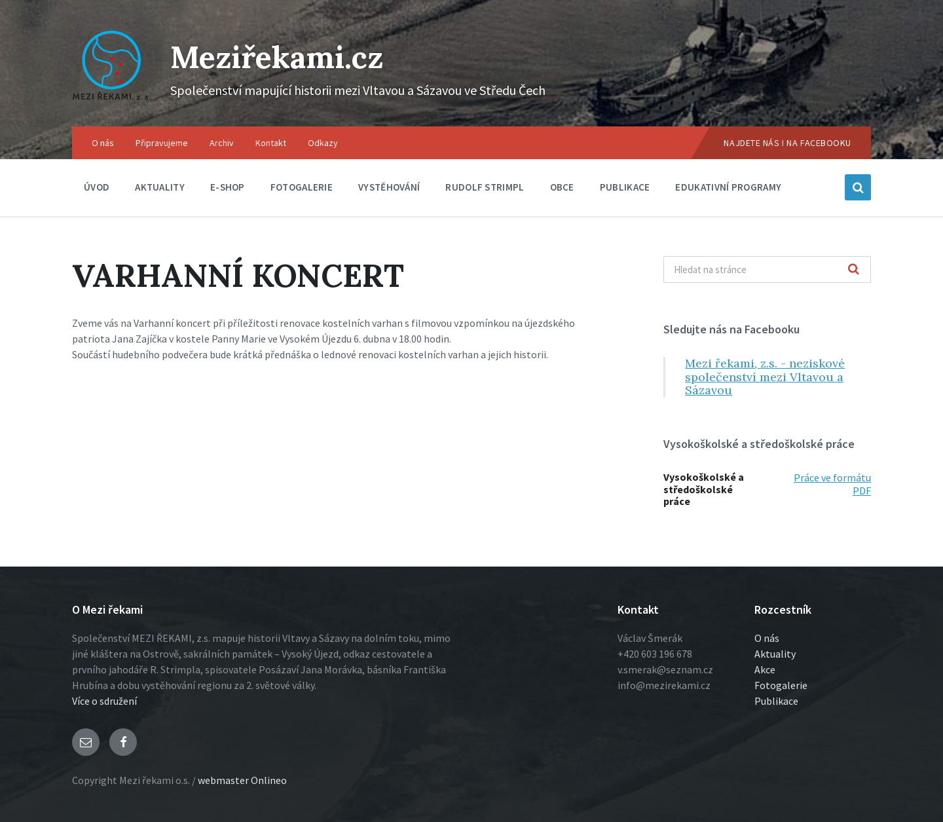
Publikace (776, 700)
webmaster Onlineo (242, 780)
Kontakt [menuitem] (270, 143)
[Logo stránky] (111, 100)
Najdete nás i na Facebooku (787, 143)
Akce (764, 669)
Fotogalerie (780, 685)
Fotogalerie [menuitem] (301, 187)
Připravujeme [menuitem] (162, 143)
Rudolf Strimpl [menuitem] (484, 187)
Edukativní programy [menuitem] (728, 187)
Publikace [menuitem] (625, 187)
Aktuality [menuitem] (160, 187)
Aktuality (775, 653)
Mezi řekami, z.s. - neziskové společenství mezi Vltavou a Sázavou (765, 377)
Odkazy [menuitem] (323, 143)
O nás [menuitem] (103, 143)
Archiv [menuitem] (222, 143)
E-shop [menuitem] (227, 187)
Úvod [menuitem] (96, 187)
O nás (766, 638)
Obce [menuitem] (562, 187)
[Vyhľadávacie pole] (767, 269)
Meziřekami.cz (280, 57)
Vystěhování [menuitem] (389, 187)
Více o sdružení (104, 700)
